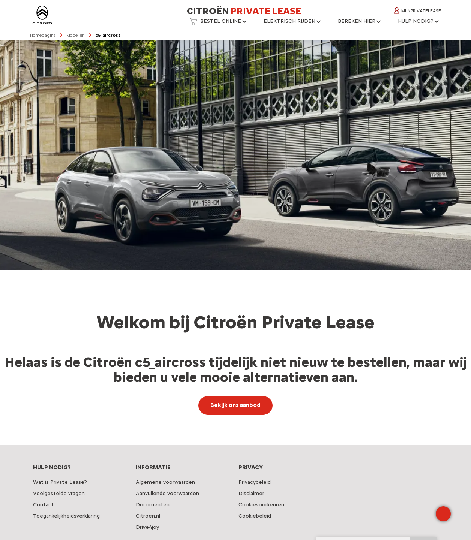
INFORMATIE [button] (153, 467)
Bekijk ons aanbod (235, 405)
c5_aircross (108, 35)
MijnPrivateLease (417, 10)
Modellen (75, 35)
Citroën (244, 10)
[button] (218, 24)
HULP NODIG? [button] (52, 467)
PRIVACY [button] (250, 467)
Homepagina (43, 35)
